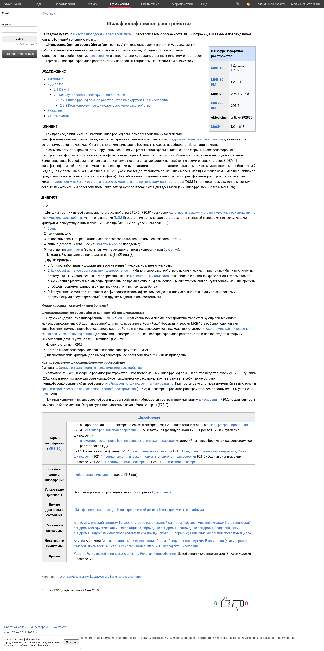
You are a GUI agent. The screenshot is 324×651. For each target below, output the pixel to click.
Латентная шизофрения (101, 451)
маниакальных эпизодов (149, 276)
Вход (293, 4)
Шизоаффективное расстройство (77, 271)
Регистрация (310, 4)
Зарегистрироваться (20, 53)
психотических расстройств (119, 50)
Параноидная (93, 425)
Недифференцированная (229, 425)
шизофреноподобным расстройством (102, 34)
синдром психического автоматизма (196, 139)
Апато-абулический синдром (96, 523)
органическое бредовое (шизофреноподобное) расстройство (88, 389)
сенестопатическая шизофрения (66, 334)
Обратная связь (15, 627)
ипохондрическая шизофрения (226, 329)
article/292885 (242, 117)
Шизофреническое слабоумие (182, 510)
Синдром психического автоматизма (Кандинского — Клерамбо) (138, 533)
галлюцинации (209, 145)
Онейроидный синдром (156, 528)
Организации (65, 4)
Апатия (162, 541)
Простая (205, 430)
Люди (37, 4)
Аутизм (198, 541)
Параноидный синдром (193, 528)
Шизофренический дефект (137, 510)
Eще (204, 4)
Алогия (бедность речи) (120, 541)
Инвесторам (39, 627)
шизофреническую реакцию (151, 384)
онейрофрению (116, 384)
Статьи (50, 13)
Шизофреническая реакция (151, 451)
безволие (171, 249)
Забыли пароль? (28, 44)
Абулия (79, 541)
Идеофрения (162, 492)
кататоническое (109, 244)
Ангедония (147, 541)
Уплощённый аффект (162, 546)
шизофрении (99, 56)
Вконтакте (59, 627)
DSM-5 (112, 171)
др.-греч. (109, 45)
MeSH (215, 127)
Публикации (119, 4)
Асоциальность (180, 541)
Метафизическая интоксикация (113, 528)
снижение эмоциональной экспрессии (126, 249)
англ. (108, 187)
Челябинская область (271, 4)
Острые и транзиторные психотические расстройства (100, 368)
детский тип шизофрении (114, 334)
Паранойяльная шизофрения (127, 462)
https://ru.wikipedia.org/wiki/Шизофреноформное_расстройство (99, 576)
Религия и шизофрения (158, 554)
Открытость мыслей (102, 546)
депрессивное (117, 271)
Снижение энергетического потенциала (220, 533)
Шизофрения (148, 417)
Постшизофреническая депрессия (109, 430)
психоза (168, 155)
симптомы (75, 249)
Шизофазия (189, 546)
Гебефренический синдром (203, 523)
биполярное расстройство (155, 271)
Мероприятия (182, 4)
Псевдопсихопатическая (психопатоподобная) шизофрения (149, 456)
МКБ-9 (216, 94)
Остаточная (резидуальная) (167, 430)
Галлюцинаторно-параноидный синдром (150, 523)
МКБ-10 (217, 68)
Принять (71, 642)
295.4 (235, 106)
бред (192, 145)
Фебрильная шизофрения (93, 475)
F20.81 (236, 82)
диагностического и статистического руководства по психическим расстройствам (119, 182)
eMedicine (219, 117)
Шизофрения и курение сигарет (201, 554)
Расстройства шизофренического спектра (106, 554)
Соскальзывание (132, 546)
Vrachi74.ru (12, 4)
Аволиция (93, 541)
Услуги (92, 4)
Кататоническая (187, 425)
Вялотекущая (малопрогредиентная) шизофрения (112, 492)
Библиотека (150, 4)
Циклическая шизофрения (180, 462)
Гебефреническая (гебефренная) (139, 425)
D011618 (237, 127)
